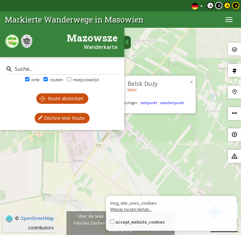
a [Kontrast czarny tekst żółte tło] (227, 5)
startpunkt (149, 103)
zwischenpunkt (172, 103)
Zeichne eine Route (61, 118)
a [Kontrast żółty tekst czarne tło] (236, 5)
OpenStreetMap (37, 218)
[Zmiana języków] (197, 6)
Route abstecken (61, 98)
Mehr (132, 90)
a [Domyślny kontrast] (210, 5)
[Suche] (62, 69)
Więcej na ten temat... (130, 209)
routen (53, 80)
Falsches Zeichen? (90, 223)
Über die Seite (90, 216)
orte (32, 80)
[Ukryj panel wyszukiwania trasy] (127, 42)
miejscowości (83, 80)
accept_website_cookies (139, 222)
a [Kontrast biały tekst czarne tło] (219, 5)
